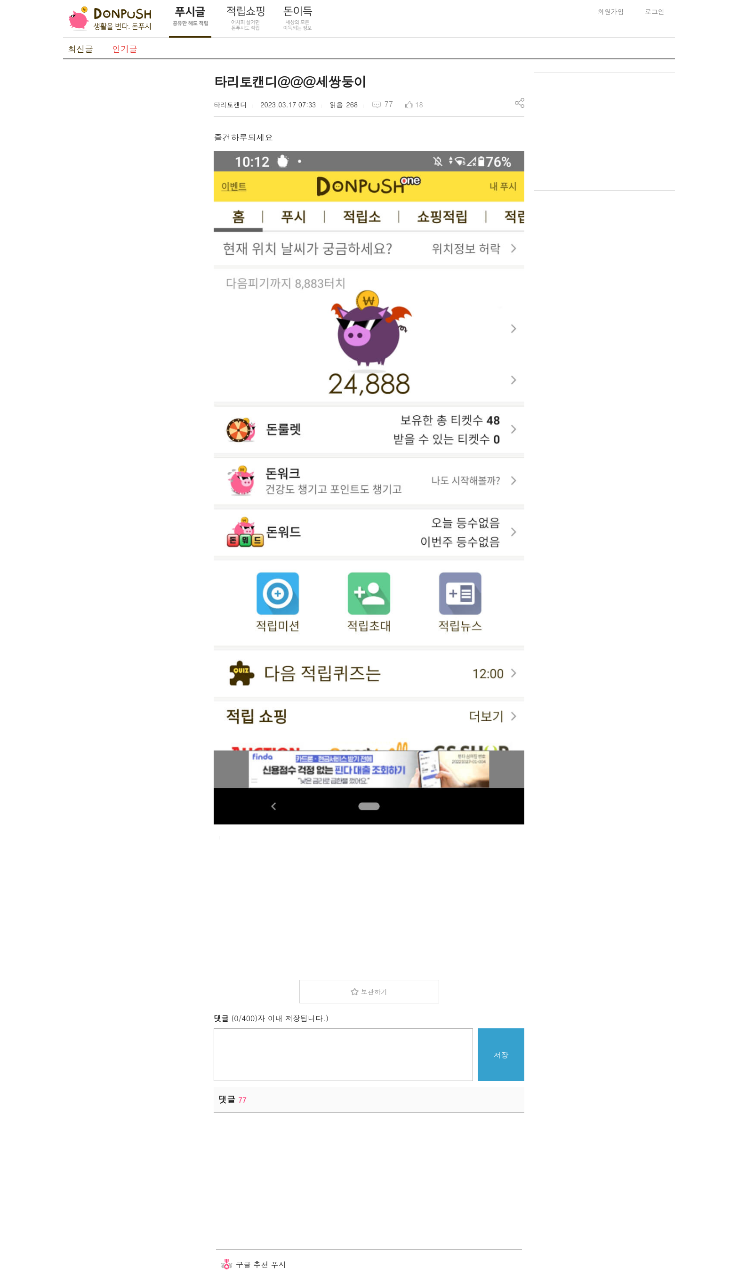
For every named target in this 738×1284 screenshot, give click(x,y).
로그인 (655, 11)
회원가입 (611, 11)
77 (388, 103)
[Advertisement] (133, 213)
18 (419, 104)
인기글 (124, 49)
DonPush (110, 19)
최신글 (80, 49)
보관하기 (374, 991)
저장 (501, 1055)
